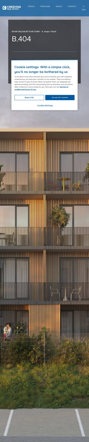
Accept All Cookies (60, 97)
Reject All (29, 97)
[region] (44, 85)
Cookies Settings (45, 105)
